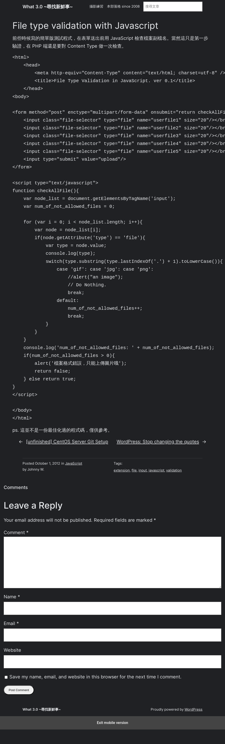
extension (122, 470)
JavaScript (73, 463)
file (134, 470)
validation (174, 470)
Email (11, 623)
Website (12, 650)
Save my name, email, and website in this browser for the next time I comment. (95, 677)
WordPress (193, 709)
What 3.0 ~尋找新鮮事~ (48, 6)
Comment (16, 532)
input (142, 470)
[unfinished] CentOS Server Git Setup (67, 441)
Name (12, 596)
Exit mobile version (112, 723)
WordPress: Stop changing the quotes (158, 441)
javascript (156, 470)
